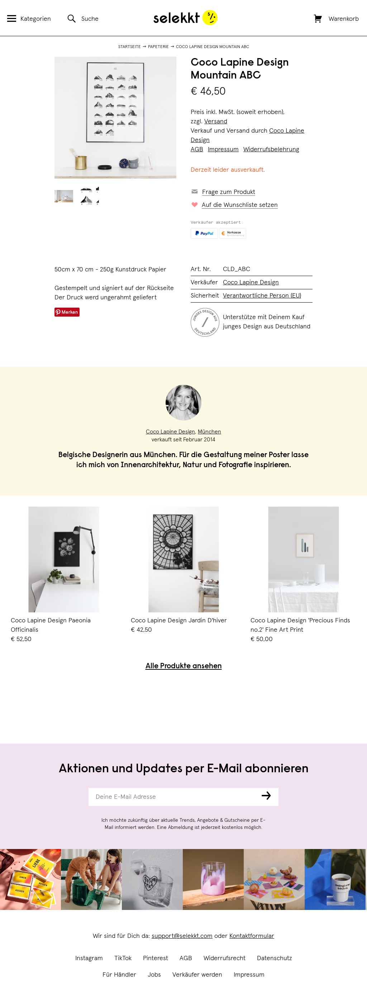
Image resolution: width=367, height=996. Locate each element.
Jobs (154, 975)
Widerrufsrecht (225, 958)
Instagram (89, 958)
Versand (215, 121)
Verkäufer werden (197, 975)
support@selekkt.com (182, 936)
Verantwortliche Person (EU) (262, 296)
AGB (186, 958)
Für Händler (119, 975)
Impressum (249, 975)
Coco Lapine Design (251, 282)
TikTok (123, 958)
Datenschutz (274, 958)
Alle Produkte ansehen (184, 666)
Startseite (129, 47)
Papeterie (158, 47)
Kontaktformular (251, 936)
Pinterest (155, 958)
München (209, 432)
